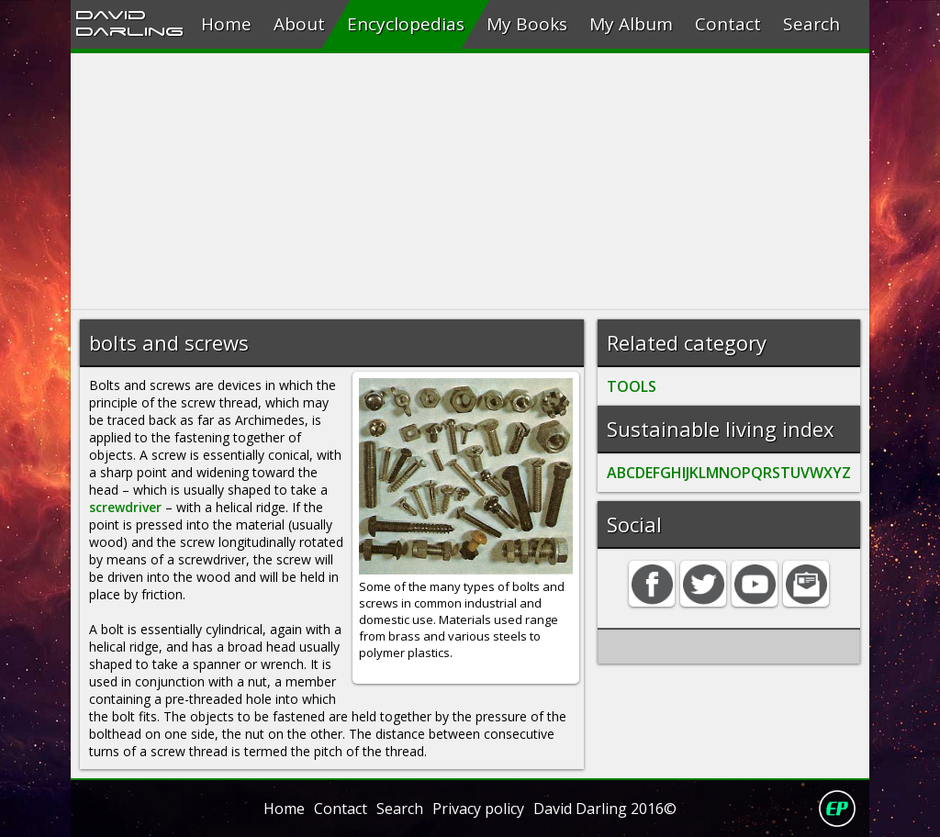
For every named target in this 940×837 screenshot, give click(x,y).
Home (226, 24)
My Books (527, 24)
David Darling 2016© (605, 808)
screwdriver (125, 507)
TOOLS (631, 386)
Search (811, 24)
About (299, 24)
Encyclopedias (405, 24)
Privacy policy (478, 808)
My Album (631, 24)
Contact (728, 24)
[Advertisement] (470, 181)
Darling (129, 30)
